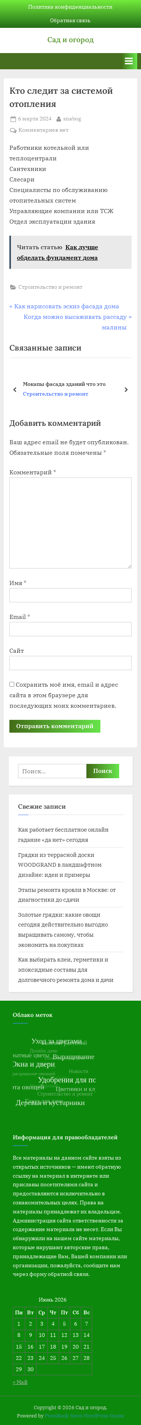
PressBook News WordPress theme (84, 1416)
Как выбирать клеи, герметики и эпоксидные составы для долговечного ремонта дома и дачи (66, 969)
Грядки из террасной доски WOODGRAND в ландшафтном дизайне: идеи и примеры (60, 864)
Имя (17, 583)
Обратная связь (70, 20)
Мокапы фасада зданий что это (64, 383)
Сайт (16, 650)
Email (19, 616)
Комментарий (32, 472)
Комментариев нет (43, 130)
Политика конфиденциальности (70, 6)
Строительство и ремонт (50, 286)
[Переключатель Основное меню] (129, 61)
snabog (72, 118)
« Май (20, 1382)
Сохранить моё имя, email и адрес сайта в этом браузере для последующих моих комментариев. (63, 695)
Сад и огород (70, 39)
